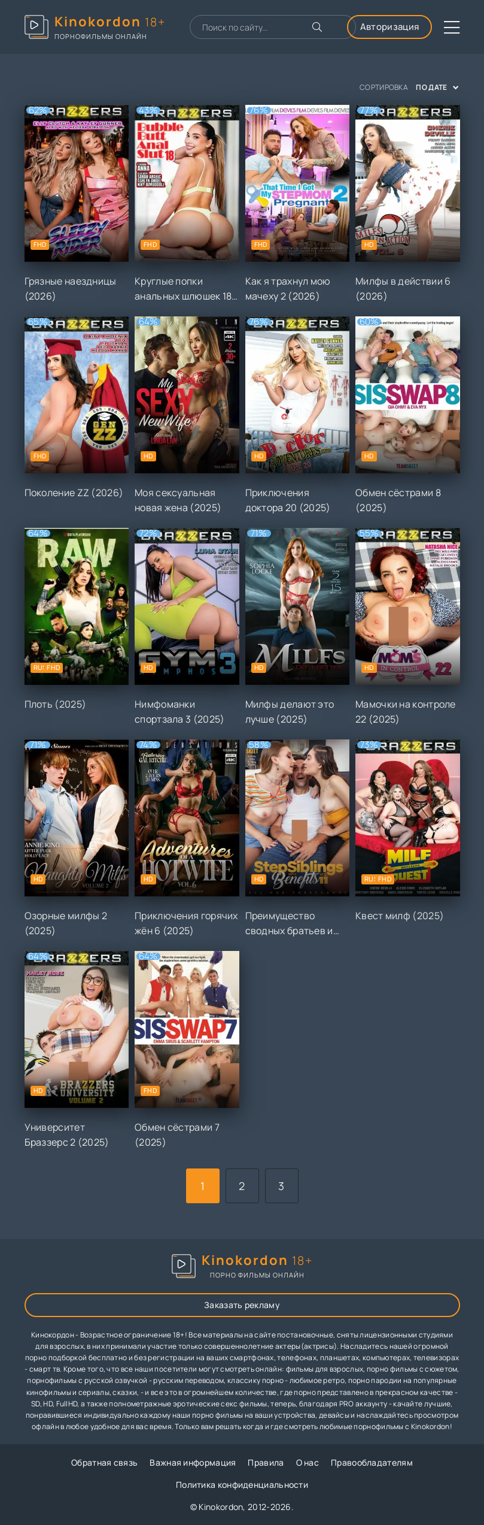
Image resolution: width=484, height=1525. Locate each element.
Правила (266, 1462)
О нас (307, 1462)
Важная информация (193, 1462)
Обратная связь (104, 1462)
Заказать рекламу (242, 1304)
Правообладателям (372, 1462)
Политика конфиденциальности (242, 1484)
